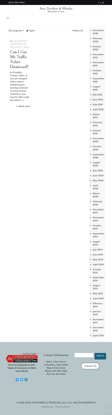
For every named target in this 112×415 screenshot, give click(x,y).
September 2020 (98, 156)
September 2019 (98, 235)
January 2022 (97, 48)
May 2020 (98, 180)
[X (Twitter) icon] (101, 3)
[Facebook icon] (98, 3)
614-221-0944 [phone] (17, 2)
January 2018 (97, 313)
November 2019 (98, 219)
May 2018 (98, 293)
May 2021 (98, 104)
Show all (77, 30)
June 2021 (98, 99)
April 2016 (98, 335)
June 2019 (98, 254)
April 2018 (98, 298)
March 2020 (96, 195)
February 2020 (97, 203)
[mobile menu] (8, 18)
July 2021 (97, 94)
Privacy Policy (62, 407)
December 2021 (98, 56)
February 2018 (97, 305)
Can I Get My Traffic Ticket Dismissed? (19, 59)
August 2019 (96, 243)
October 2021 (97, 72)
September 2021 (98, 80)
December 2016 (98, 329)
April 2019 (98, 264)
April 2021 (98, 109)
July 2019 (97, 249)
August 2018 (96, 287)
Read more (24, 106)
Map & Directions (56, 368)
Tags (31, 30)
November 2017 (98, 321)
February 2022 (97, 40)
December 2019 (98, 211)
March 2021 (96, 116)
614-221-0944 (60, 371)
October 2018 (97, 271)
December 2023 (98, 32)
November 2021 (98, 64)
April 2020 (95, 187)
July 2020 (98, 170)
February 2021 (97, 124)
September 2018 (98, 279)
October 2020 (97, 148)
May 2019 (98, 259)
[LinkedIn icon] (103, 3)
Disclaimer (47, 407)
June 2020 (98, 175)
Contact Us (90, 366)
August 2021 (96, 88)
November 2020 (98, 140)
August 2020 (96, 164)
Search (100, 355)
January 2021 (97, 132)
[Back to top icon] (56, 397)
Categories (16, 30)
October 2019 (97, 227)
